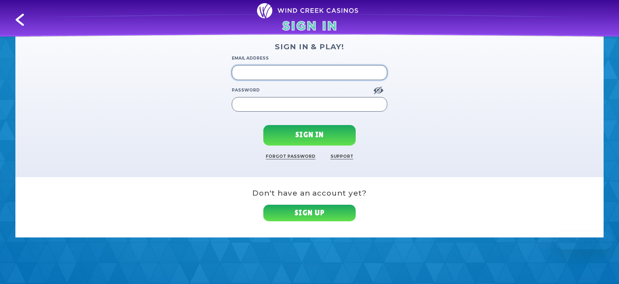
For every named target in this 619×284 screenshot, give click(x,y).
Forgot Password (290, 156)
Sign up (309, 213)
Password (246, 90)
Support (341, 156)
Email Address (250, 58)
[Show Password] (378, 90)
